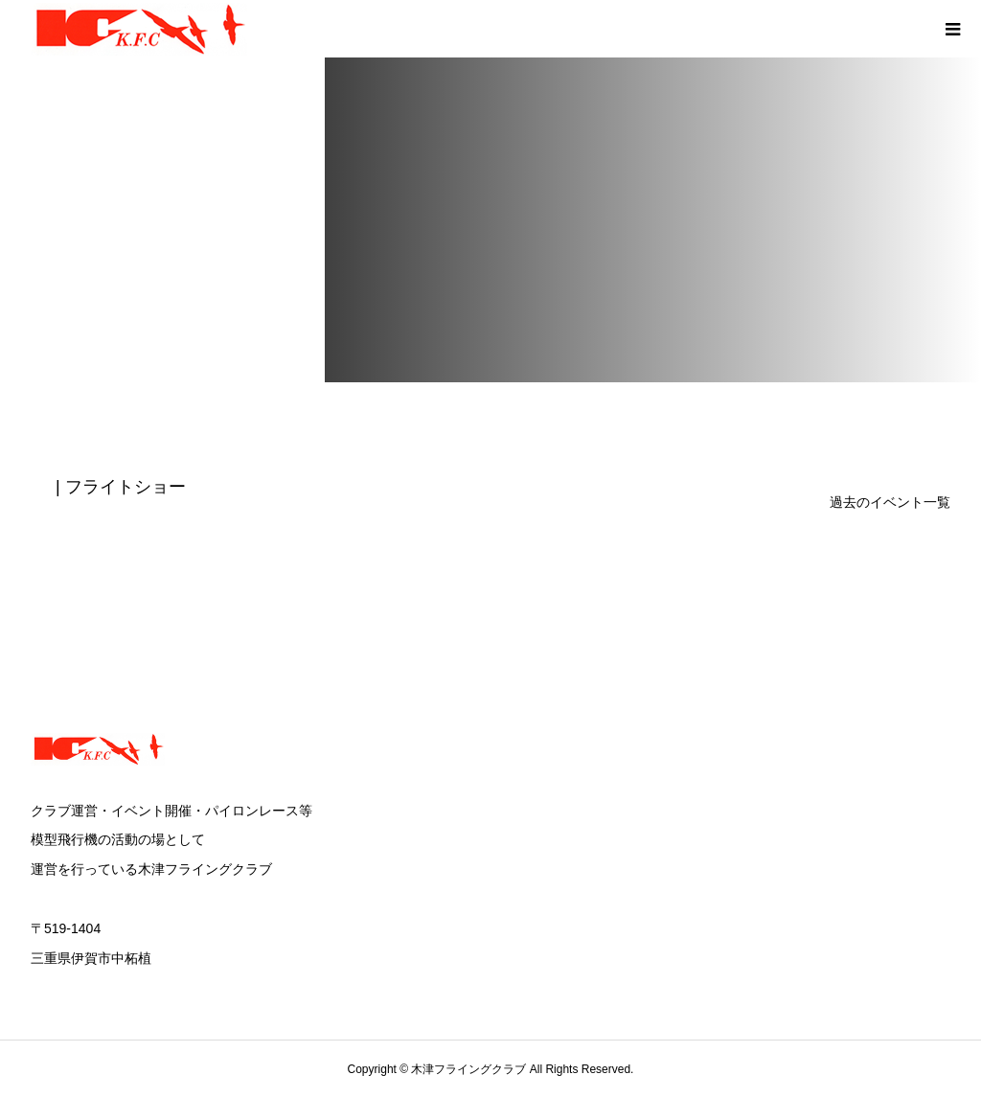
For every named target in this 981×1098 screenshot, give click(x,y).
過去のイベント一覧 (890, 502)
